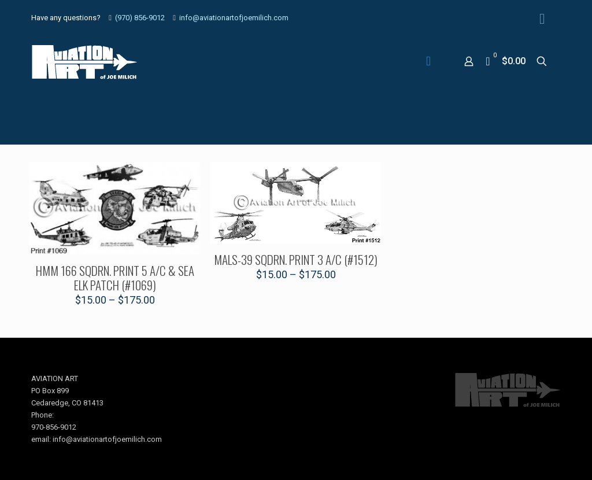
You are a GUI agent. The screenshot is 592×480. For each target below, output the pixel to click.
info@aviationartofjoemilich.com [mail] (233, 17)
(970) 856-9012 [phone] (140, 17)
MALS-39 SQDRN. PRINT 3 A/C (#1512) (296, 259)
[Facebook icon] (542, 18)
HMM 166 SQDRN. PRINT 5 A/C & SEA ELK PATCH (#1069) (115, 277)
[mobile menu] (428, 61)
